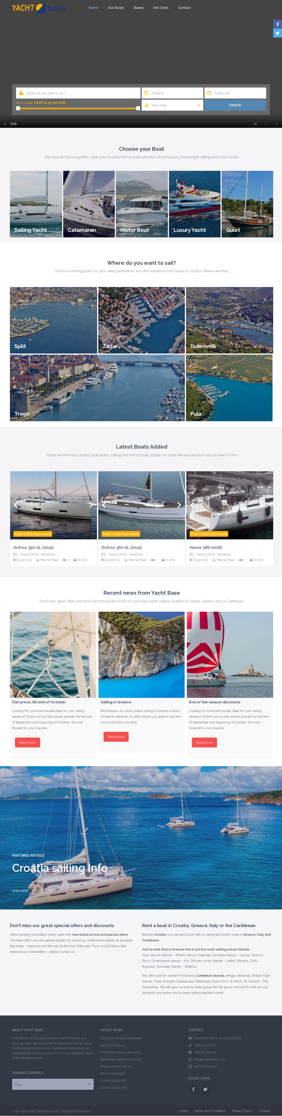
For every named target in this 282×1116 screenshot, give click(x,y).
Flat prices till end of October (121, 1038)
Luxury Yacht (189, 230)
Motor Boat (134, 230)
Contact (184, 8)
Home (93, 8)
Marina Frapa (49, 560)
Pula (195, 414)
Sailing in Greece (112, 1045)
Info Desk (161, 8)
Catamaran (82, 230)
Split (20, 346)
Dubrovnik (203, 346)
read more (20, 890)
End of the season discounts (120, 1052)
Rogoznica (24, 560)
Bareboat (48, 554)
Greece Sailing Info (113, 1087)
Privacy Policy (242, 1111)
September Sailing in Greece (120, 1059)
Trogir (22, 414)
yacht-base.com (205, 1066)
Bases (139, 8)
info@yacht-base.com (209, 1059)
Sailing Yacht (30, 230)
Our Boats (116, 8)
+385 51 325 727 (205, 1045)
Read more (27, 742)
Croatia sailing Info (113, 1080)
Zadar (110, 346)
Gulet (233, 230)
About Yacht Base (112, 1073)
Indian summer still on (116, 1066)
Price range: (24, 102)
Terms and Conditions (210, 1111)
